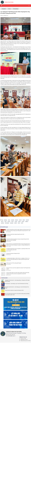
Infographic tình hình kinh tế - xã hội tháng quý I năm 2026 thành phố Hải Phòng (17, 287)
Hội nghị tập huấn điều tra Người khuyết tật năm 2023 (15, 234)
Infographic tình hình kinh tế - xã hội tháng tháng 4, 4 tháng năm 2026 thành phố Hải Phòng (17, 281)
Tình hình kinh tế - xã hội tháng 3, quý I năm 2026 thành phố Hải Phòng (16, 283)
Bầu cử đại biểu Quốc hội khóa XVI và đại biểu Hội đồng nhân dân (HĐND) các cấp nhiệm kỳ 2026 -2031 (17, 294)
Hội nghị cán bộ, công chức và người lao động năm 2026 (14, 290)
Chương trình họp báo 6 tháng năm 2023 (13, 253)
